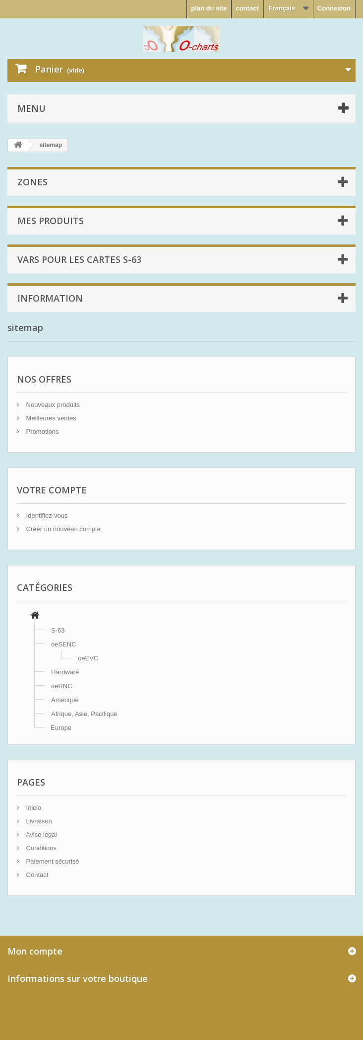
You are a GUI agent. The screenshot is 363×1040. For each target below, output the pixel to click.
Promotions (41, 431)
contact (247, 8)
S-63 (57, 630)
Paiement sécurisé (51, 861)
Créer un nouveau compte (62, 529)
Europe (61, 727)
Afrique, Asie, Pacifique (84, 714)
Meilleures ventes (50, 418)
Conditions (40, 848)
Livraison (38, 821)
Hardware (65, 672)
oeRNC (61, 686)
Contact (36, 875)
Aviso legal (40, 834)
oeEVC (88, 658)
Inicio (32, 807)
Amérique (65, 700)
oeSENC (63, 644)
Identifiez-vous (45, 515)
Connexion (334, 8)
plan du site (209, 8)
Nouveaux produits (52, 404)
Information (50, 298)
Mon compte (34, 951)
